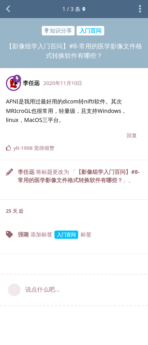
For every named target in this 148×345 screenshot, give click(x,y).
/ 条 (74, 9)
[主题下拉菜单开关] (140, 9)
